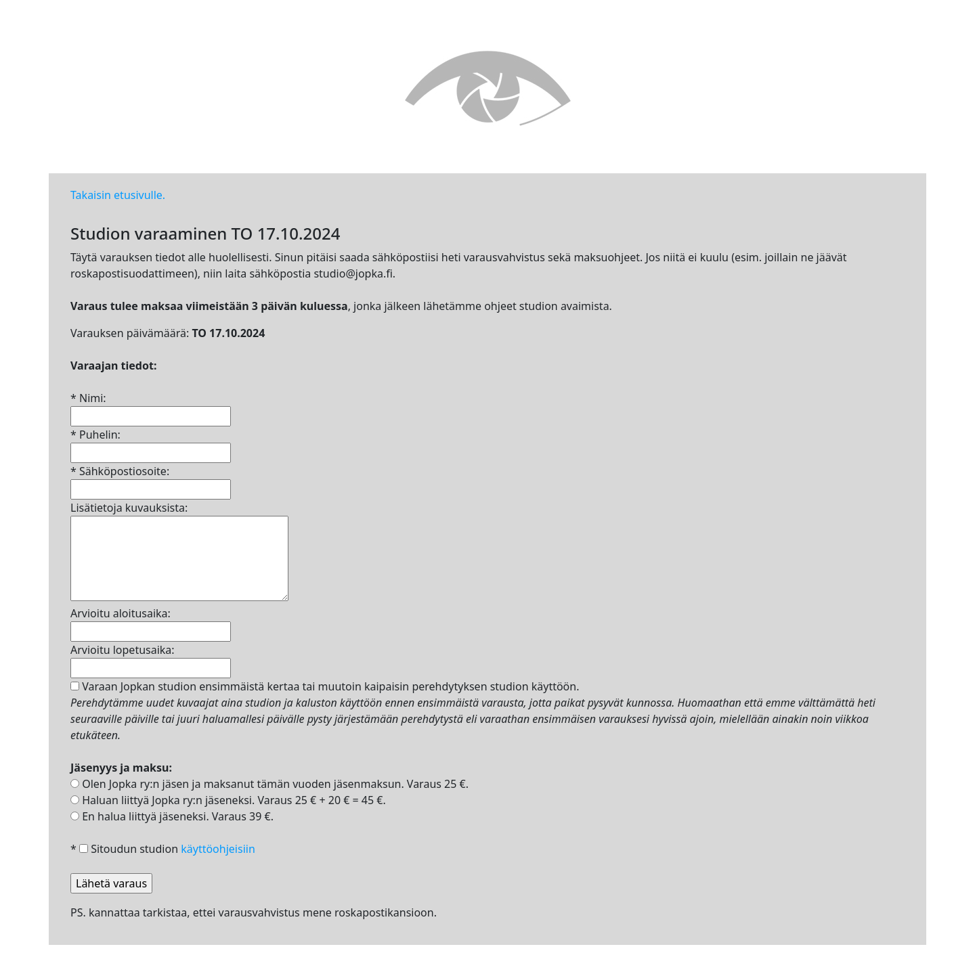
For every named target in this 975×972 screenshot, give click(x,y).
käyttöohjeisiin (218, 848)
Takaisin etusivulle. (117, 194)
